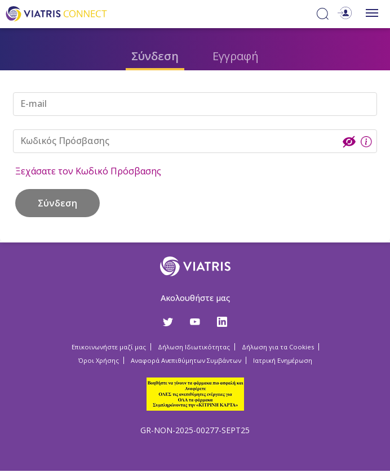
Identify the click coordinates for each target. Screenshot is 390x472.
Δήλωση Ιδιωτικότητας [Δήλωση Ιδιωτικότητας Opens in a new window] (194, 346)
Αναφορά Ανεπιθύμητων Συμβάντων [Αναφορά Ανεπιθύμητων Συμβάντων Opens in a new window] (186, 360)
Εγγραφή (235, 56)
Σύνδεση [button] (57, 203)
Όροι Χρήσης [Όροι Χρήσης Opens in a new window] (98, 360)
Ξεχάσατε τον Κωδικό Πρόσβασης (88, 171)
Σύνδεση (155, 56)
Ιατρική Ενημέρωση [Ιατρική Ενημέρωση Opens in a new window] (282, 360)
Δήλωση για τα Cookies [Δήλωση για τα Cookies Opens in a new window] (278, 346)
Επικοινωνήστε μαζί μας (109, 346)
